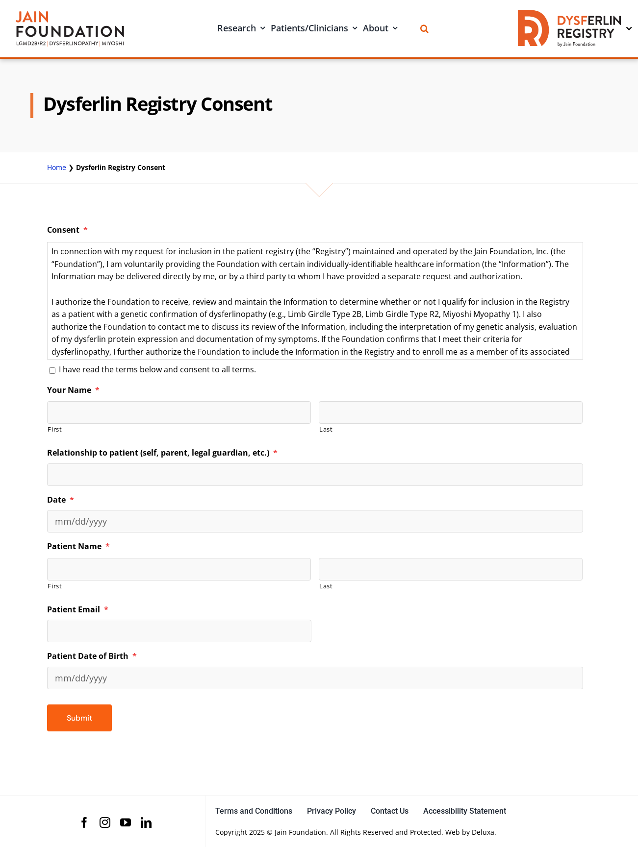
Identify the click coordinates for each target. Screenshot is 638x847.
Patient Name (78, 546)
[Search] (424, 29)
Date (60, 500)
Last (326, 429)
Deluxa (483, 832)
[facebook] (84, 822)
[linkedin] (146, 822)
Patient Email (77, 610)
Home (56, 167)
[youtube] (125, 822)
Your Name (73, 390)
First (55, 429)
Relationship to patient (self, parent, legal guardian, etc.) (162, 453)
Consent (67, 230)
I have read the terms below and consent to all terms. (157, 369)
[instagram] (105, 822)
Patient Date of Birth (92, 656)
